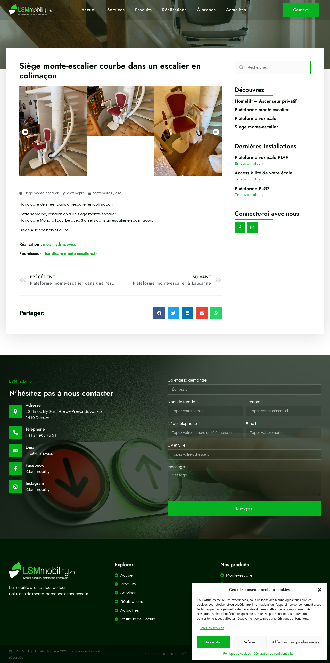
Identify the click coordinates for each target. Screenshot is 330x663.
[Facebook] (15, 468)
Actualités (236, 9)
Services (116, 9)
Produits (143, 9)
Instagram (35, 483)
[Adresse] (15, 411)
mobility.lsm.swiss (47, 244)
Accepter (213, 642)
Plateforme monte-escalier (262, 109)
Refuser (250, 642)
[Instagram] (15, 486)
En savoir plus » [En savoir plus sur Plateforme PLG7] (249, 195)
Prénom (253, 402)
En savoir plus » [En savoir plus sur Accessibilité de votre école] (249, 179)
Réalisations (174, 9)
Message (177, 467)
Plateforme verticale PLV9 (262, 157)
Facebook (35, 465)
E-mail (31, 447)
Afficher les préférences (295, 642)
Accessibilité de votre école (263, 172)
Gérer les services (212, 628)
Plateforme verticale (255, 118)
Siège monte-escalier (41, 193)
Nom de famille (182, 402)
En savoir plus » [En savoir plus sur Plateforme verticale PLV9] (249, 163)
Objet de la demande (187, 380)
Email (251, 424)
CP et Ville (176, 445)
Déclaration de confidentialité (273, 654)
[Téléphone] (15, 432)
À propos (206, 9)
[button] (319, 589)
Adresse (33, 405)
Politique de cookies (237, 654)
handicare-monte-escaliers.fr (58, 253)
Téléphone (35, 429)
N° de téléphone (183, 424)
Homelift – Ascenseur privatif (266, 101)
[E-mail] (15, 450)
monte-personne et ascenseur (60, 594)
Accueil (89, 9)
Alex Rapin (75, 193)
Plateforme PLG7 (252, 188)
